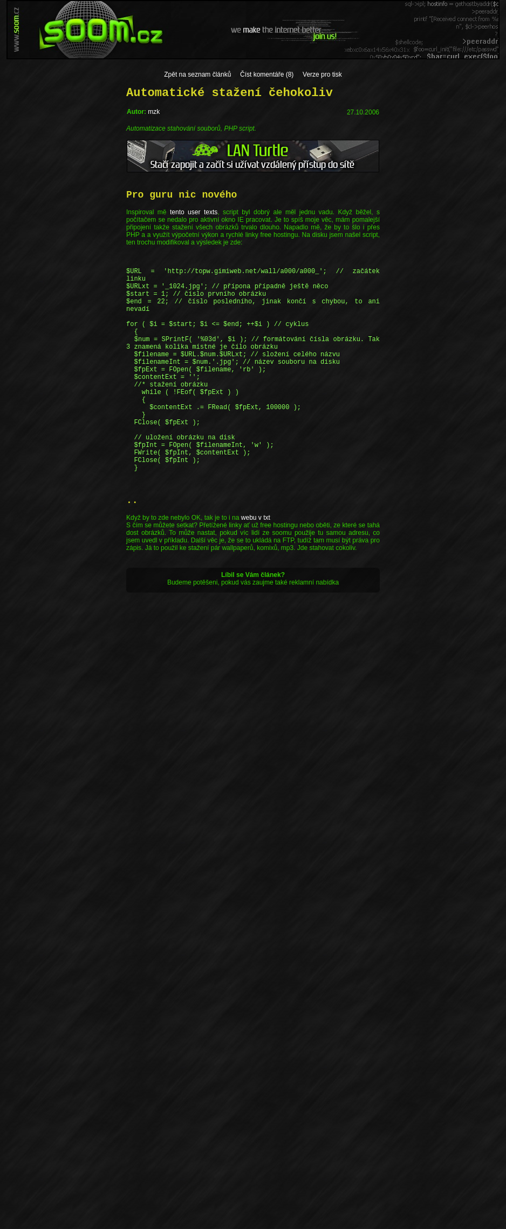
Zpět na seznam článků (197, 74)
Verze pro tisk (322, 74)
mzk (154, 112)
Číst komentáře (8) (266, 74)
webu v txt (255, 568)
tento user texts (193, 212)
